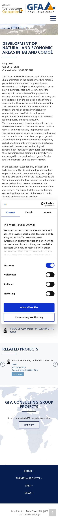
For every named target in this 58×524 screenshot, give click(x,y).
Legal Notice (17, 511)
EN (40, 511)
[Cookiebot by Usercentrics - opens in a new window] (41, 204)
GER (46, 511)
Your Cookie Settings (29, 514)
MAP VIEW (29, 424)
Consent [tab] (10, 212)
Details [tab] (29, 212)
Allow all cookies (29, 307)
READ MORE (17, 374)
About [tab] (47, 212)
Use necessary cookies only (29, 317)
